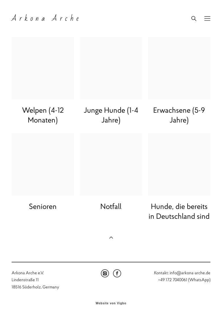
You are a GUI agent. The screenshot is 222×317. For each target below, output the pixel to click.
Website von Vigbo (111, 303)
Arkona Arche (46, 18)
